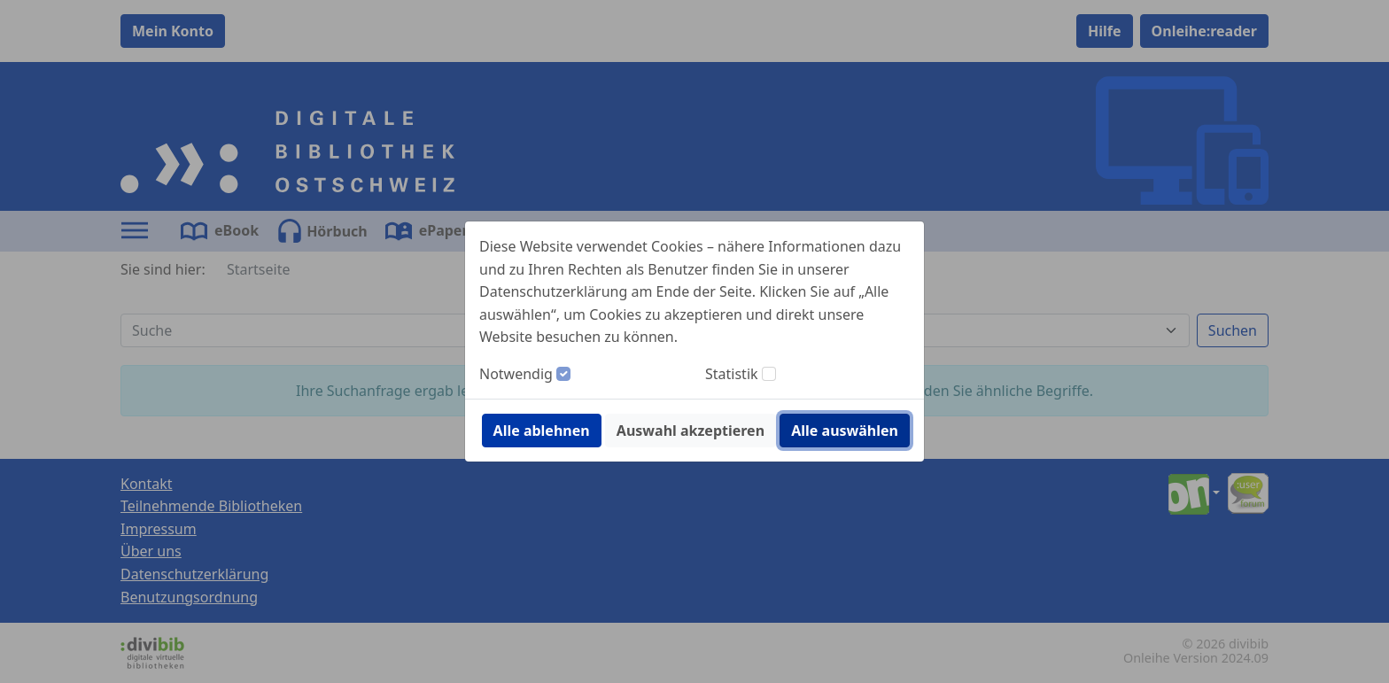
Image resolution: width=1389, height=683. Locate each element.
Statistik (731, 374)
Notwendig (516, 374)
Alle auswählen (844, 430)
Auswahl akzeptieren (690, 430)
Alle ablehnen (541, 430)
